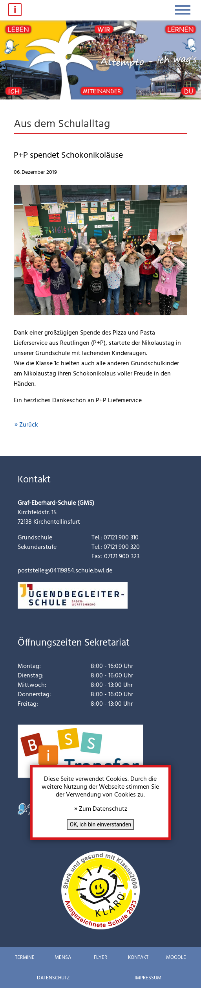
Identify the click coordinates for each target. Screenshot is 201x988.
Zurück (28, 425)
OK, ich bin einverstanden (101, 824)
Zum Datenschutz (103, 809)
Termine (25, 957)
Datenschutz (53, 978)
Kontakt (138, 957)
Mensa (63, 957)
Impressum (148, 978)
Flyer (100, 957)
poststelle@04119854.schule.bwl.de (65, 571)
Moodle (176, 957)
